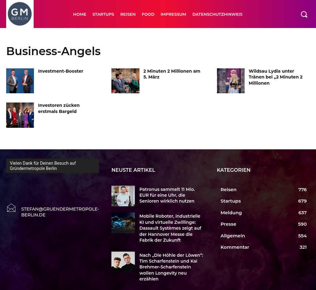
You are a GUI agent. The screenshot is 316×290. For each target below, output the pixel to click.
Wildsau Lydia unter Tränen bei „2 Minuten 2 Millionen (275, 77)
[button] (304, 14)
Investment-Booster (60, 71)
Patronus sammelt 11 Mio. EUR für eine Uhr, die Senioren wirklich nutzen (170, 195)
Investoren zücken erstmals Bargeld (59, 108)
